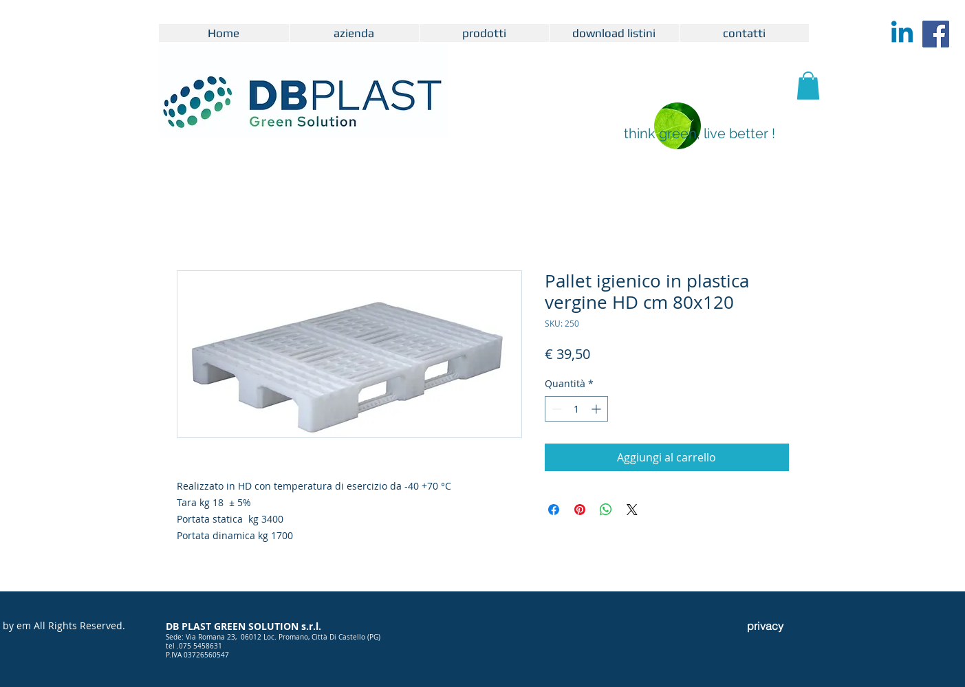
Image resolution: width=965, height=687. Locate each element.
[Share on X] (632, 509)
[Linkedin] (902, 34)
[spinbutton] (576, 409)
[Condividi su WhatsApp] (606, 509)
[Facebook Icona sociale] (935, 34)
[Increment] (597, 409)
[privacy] (765, 626)
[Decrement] (555, 409)
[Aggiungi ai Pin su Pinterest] (580, 509)
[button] (808, 86)
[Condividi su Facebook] (553, 509)
